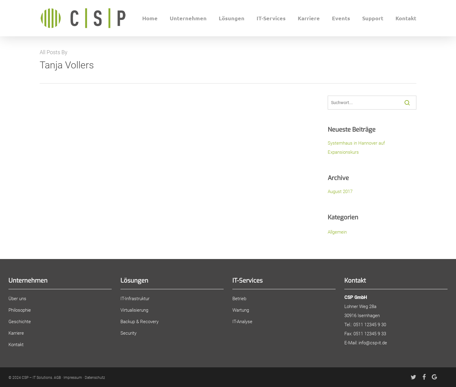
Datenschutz (95, 378)
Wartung (240, 310)
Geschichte (19, 321)
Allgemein (337, 232)
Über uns (17, 298)
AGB (57, 378)
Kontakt (16, 344)
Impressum (73, 378)
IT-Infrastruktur (134, 298)
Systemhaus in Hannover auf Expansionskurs (356, 147)
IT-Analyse (242, 321)
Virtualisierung (134, 310)
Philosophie (19, 310)
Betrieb (239, 298)
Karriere (16, 333)
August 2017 (340, 191)
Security (128, 333)
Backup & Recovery (139, 321)
